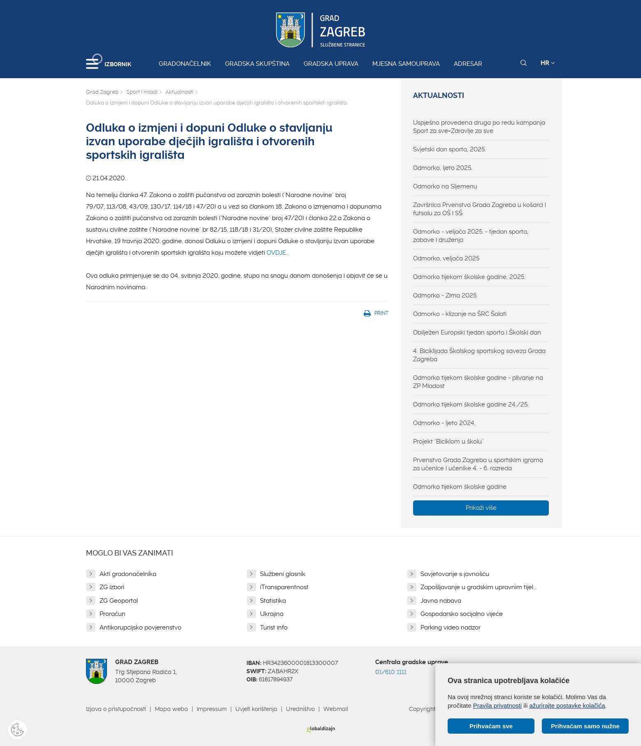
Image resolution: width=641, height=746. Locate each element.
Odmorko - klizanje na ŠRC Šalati (459, 314)
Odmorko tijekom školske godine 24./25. (471, 404)
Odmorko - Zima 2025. (445, 295)
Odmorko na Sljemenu (445, 186)
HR (548, 63)
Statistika (273, 600)
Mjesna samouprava (406, 63)
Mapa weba (171, 709)
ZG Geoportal (119, 600)
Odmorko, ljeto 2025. (442, 168)
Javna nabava (440, 600)
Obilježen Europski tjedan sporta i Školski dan (477, 332)
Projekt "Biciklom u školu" (448, 441)
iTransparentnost (284, 587)
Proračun (112, 614)
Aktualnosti (179, 92)
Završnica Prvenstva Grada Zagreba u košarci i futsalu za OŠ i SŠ (479, 209)
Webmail (335, 709)
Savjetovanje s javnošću (454, 574)
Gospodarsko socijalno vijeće (461, 614)
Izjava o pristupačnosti (116, 709)
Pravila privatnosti (497, 705)
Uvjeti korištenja (256, 709)
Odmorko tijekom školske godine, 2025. (469, 277)
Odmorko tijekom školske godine (459, 486)
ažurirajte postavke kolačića (567, 705)
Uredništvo (300, 709)
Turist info (274, 627)
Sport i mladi (142, 92)
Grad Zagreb (102, 92)
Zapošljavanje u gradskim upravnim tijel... (478, 587)
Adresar (468, 63)
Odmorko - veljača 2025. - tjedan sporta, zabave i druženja (470, 236)
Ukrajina (271, 614)
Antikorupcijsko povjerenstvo (140, 627)
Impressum (212, 709)
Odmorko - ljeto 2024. (444, 423)
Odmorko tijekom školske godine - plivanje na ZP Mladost (478, 382)
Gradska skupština (257, 63)
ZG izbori (112, 587)
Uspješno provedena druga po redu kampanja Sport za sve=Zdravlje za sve (479, 127)
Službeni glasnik (282, 574)
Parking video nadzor (450, 627)
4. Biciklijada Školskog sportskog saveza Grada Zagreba (479, 355)
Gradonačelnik (185, 63)
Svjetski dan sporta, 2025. (449, 149)
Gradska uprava (331, 63)
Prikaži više (481, 507)
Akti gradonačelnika (128, 574)
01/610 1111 (390, 672)
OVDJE (276, 252)
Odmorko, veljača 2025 (446, 258)
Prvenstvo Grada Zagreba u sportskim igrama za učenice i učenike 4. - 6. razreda (478, 464)
